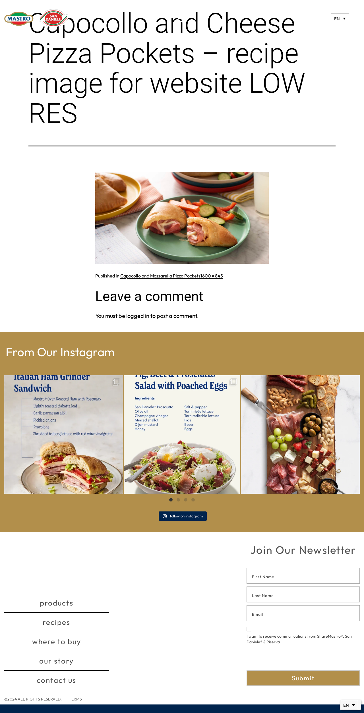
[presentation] (290, 659)
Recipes (56, 622)
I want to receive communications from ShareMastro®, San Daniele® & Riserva (299, 635)
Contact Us (56, 680)
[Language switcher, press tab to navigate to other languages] (340, 18)
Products (56, 603)
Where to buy (56, 641)
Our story (56, 661)
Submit (303, 678)
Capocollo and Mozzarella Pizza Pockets (160, 276)
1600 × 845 (211, 276)
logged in (137, 315)
